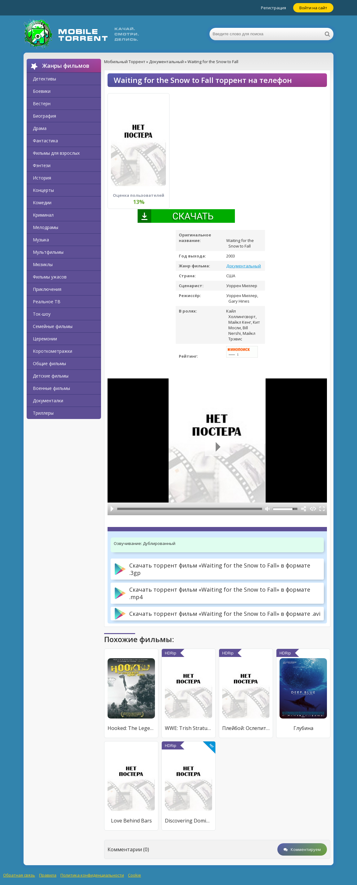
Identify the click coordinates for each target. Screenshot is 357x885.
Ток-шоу (42, 314)
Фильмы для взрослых (56, 153)
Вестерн (42, 103)
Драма (39, 128)
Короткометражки (52, 351)
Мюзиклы (43, 264)
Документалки (48, 401)
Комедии (42, 202)
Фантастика (45, 141)
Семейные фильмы (53, 326)
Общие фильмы (49, 363)
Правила (47, 875)
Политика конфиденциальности (92, 875)
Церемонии (45, 339)
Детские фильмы (50, 376)
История (42, 178)
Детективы (44, 79)
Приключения (47, 289)
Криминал (43, 215)
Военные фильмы (51, 388)
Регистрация (273, 8)
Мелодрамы (45, 227)
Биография (44, 116)
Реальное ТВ (46, 301)
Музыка (41, 240)
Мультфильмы (48, 252)
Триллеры (43, 413)
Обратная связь (19, 875)
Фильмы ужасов (50, 277)
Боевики (42, 91)
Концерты (43, 190)
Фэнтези (42, 165)
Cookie (134, 875)
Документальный (243, 266)
